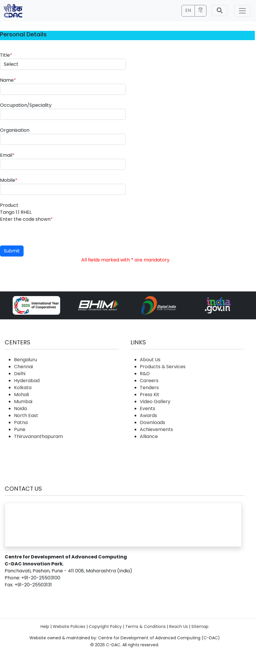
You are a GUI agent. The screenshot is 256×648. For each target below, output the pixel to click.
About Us (150, 359)
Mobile (8, 180)
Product (9, 205)
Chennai (23, 366)
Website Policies (69, 626)
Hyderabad (27, 380)
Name (8, 80)
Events (147, 408)
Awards (148, 415)
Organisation (14, 130)
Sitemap (200, 626)
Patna (21, 422)
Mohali (21, 394)
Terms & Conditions (145, 626)
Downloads (152, 422)
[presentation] (44, 234)
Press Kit (149, 394)
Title (6, 55)
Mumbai (23, 401)
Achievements (156, 429)
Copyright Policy (105, 626)
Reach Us (178, 626)
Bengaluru (25, 359)
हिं (200, 10)
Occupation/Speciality (26, 105)
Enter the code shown (26, 219)
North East (26, 415)
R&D (145, 373)
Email (7, 155)
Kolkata (22, 387)
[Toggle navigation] (242, 11)
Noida (20, 408)
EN (188, 10)
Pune (19, 429)
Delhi (19, 373)
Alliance (149, 436)
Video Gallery (155, 401)
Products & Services (163, 366)
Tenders (149, 387)
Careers (149, 380)
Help (44, 626)
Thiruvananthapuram (38, 436)
